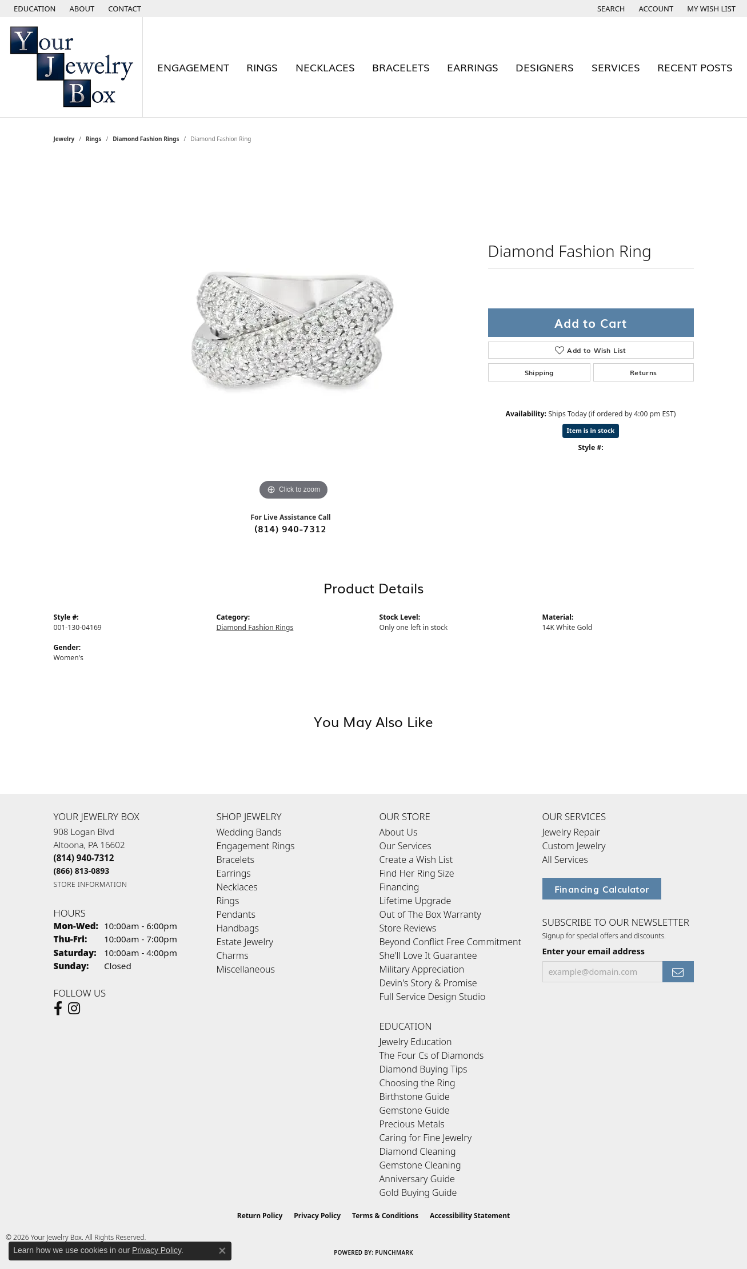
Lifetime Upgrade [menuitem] (416, 900)
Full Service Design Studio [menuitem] (433, 996)
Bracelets (401, 66)
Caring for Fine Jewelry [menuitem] (426, 1137)
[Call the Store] (84, 858)
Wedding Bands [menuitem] (249, 832)
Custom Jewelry (574, 846)
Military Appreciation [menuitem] (422, 969)
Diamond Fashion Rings (146, 139)
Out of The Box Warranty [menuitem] (430, 914)
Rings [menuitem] (228, 900)
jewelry (64, 139)
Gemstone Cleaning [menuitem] (420, 1165)
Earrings (472, 66)
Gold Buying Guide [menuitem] (418, 1192)
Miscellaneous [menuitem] (246, 969)
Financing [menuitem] (400, 887)
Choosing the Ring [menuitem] (418, 1083)
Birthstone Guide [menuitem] (415, 1096)
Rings (262, 66)
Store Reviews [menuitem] (408, 928)
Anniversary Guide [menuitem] (417, 1178)
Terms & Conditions (385, 1215)
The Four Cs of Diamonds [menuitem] (432, 1055)
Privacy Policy (317, 1215)
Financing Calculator (601, 888)
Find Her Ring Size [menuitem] (417, 873)
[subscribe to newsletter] (677, 971)
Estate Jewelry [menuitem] (245, 941)
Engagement (193, 66)
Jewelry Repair (571, 832)
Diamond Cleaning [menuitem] (418, 1151)
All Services (565, 859)
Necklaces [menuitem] (237, 887)
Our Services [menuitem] (406, 846)
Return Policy (260, 1215)
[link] (81, 8)
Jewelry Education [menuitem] (416, 1041)
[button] (33, 8)
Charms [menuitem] (233, 955)
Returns (643, 372)
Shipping (539, 372)
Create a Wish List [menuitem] (416, 859)
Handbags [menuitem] (238, 928)
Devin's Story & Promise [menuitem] (428, 983)
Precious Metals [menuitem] (412, 1124)
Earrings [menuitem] (234, 873)
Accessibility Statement (470, 1215)
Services (616, 66)
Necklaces (325, 66)
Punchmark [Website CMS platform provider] (394, 1252)
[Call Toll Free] (82, 870)
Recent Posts (695, 66)
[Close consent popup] (222, 1250)
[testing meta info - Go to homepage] (71, 67)
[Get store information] (90, 884)
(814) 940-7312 (290, 528)
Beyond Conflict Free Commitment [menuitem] (450, 941)
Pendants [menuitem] (236, 914)
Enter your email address (593, 951)
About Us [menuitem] (399, 832)
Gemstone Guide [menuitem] (415, 1110)
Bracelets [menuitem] (236, 859)
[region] (293, 331)
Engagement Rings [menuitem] (256, 846)
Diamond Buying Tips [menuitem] (424, 1069)
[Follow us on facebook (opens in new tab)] (58, 1008)
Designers (545, 66)
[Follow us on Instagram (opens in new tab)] (74, 1008)
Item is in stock (591, 430)
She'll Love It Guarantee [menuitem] (428, 955)
